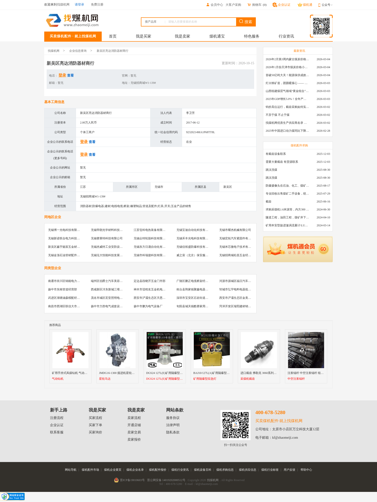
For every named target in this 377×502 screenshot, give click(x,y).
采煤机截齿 (247, 378)
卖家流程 (134, 418)
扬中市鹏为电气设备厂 (148, 306)
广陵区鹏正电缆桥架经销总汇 (195, 281)
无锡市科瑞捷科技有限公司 (151, 255)
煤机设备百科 (202, 469)
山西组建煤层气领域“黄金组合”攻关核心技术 (287, 91)
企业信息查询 (78, 50)
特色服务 (251, 36)
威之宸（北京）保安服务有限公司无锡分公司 (205, 255)
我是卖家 (182, 36)
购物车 (254, 5)
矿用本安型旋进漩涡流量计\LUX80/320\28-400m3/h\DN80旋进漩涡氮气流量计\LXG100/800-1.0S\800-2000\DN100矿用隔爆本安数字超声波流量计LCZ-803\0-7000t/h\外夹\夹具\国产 (287, 225)
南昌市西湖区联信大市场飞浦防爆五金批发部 (77, 306)
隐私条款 (173, 432)
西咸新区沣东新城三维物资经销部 (112, 289)
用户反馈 (289, 469)
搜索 (245, 21)
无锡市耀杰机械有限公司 (235, 230)
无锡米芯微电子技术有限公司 (238, 246)
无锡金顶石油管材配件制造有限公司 (71, 255)
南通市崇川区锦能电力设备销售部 (69, 281)
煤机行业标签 (270, 469)
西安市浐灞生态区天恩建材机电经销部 (158, 298)
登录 (62, 75)
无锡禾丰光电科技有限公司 (193, 238)
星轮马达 (105, 378)
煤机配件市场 (90, 469)
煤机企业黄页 (112, 469)
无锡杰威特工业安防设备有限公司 (112, 246)
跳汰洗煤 (271, 169)
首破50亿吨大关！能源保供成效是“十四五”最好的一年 (287, 75)
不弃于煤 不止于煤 (277, 115)
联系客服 (56, 432)
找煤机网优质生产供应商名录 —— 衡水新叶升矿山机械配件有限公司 (287, 122)
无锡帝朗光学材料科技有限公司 (111, 230)
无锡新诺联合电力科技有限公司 (68, 238)
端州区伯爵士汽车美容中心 (108, 281)
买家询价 (95, 432)
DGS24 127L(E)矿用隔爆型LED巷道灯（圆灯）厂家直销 (181, 373)
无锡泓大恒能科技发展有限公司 (111, 255)
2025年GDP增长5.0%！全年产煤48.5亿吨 (287, 99)
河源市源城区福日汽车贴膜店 (238, 281)
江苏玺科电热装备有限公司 (151, 230)
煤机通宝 (217, 36)
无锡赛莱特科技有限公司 (107, 238)
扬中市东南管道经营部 (62, 289)
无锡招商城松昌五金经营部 (236, 255)
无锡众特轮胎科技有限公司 (151, 238)
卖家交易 (134, 432)
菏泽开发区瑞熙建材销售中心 (238, 306)
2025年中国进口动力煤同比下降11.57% (287, 130)
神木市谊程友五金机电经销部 (152, 289)
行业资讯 (286, 36)
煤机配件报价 (157, 469)
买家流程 (95, 418)
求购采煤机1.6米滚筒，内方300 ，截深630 (287, 209)
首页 (113, 36)
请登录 (79, 4)
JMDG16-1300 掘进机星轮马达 (118, 373)
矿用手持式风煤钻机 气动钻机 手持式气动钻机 (81, 373)
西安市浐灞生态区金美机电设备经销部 (243, 298)
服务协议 (173, 418)
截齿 (268, 201)
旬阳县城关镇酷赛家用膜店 (193, 306)
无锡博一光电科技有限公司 (65, 230)
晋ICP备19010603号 (132, 480)
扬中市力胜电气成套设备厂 (108, 306)
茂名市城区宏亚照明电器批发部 (111, 298)
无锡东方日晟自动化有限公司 (152, 246)
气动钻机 (57, 378)
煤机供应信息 (247, 469)
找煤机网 (53, 50)
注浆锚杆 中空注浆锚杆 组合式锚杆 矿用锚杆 (316, 373)
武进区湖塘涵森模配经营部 (65, 298)
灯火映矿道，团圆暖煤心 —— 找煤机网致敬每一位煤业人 (287, 83)
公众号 (327, 5)
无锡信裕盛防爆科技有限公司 (195, 246)
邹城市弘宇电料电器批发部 (236, 289)
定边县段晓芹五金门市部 (149, 281)
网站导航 (70, 469)
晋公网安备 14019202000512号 (166, 480)
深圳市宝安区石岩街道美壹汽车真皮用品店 (203, 298)
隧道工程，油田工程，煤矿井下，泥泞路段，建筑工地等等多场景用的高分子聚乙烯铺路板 (287, 217)
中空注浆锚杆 (296, 378)
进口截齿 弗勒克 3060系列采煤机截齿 (264, 373)
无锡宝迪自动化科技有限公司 (195, 230)
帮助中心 (306, 469)
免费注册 (97, 4)
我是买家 (143, 36)
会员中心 (214, 5)
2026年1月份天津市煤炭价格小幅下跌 (287, 67)
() (264, 5)
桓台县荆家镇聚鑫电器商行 (193, 289)
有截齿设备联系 (276, 154)
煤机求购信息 (225, 469)
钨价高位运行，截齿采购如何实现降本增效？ (287, 107)
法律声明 (173, 425)
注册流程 (56, 418)
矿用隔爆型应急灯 (204, 378)
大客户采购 (233, 5)
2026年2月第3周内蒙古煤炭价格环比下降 (287, 59)
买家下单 (95, 425)
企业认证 (56, 425)
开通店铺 (134, 425)
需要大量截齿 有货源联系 (282, 161)
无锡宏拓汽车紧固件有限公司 (238, 238)
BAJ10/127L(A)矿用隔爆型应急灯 (214, 373)
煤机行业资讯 (180, 469)
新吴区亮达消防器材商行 (112, 50)
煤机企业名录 (135, 469)
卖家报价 (134, 439)
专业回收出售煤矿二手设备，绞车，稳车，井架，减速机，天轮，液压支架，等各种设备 (287, 193)
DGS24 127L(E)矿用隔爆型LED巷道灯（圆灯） (164, 378)
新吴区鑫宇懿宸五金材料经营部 (68, 246)
